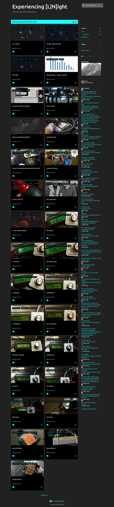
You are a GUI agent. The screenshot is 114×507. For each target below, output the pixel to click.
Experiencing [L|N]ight (39, 6)
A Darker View (85, 207)
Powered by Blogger (57, 501)
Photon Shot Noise (86, 296)
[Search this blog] (94, 5)
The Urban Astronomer (88, 151)
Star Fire (83, 404)
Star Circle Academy (87, 199)
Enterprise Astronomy (88, 362)
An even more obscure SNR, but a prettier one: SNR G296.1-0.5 (91, 137)
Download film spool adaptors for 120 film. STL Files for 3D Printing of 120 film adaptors (90, 380)
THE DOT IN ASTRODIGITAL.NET (91, 250)
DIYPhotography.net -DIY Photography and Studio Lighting (89, 93)
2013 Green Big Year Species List (90, 372)
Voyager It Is (85, 260)
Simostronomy (85, 321)
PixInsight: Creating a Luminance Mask (87, 389)
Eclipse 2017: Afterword (88, 298)
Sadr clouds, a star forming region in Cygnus (89, 172)
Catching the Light (86, 184)
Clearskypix (84, 354)
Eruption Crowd (86, 208)
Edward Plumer (86, 346)
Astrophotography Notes (88, 409)
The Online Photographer (89, 228)
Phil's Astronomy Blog (87, 157)
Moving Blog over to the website (90, 364)
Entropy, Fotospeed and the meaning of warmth (89, 291)
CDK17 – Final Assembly (88, 341)
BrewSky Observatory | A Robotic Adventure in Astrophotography (91, 313)
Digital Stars (85, 135)
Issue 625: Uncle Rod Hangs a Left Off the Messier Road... (91, 145)
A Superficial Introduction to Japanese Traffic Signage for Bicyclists (90, 243)
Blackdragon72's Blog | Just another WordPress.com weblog (91, 304)
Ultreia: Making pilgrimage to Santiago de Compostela (90, 222)
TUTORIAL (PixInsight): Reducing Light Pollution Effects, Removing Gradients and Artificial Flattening (91, 333)
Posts (85, 81)
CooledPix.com (85, 340)
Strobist (83, 271)
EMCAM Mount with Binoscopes (90, 215)
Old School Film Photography (90, 377)
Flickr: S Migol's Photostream (90, 178)
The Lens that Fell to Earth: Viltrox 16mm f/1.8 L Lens (91, 97)
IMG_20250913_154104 (88, 180)
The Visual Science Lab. (88, 114)
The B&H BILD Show (87, 229)
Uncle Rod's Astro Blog (88, 143)
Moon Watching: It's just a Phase (90, 152)
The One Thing (85, 266)
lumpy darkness (86, 234)
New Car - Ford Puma (87, 194)
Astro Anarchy (85, 127)
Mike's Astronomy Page (88, 386)
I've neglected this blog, (88, 159)
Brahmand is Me (86, 170)
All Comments (88, 82)
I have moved (85, 165)
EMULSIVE (84, 220)
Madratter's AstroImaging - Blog (91, 258)
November (86, 34)
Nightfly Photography (87, 264)
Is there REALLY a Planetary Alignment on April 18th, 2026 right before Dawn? (90, 107)
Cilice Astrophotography (88, 402)
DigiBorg (84, 213)
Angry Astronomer (87, 164)
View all (74, 22)
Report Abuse (85, 50)
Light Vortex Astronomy (88, 329)
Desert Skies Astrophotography (90, 394)
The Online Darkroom (87, 288)
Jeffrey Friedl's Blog (87, 240)
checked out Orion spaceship (89, 236)
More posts (44, 495)
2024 (82, 31)
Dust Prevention (86, 316)
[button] (41, 52)
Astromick (84, 192)
